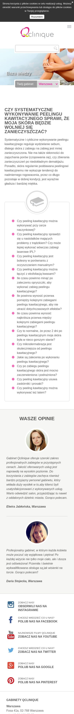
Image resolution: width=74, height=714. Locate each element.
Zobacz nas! (32, 600)
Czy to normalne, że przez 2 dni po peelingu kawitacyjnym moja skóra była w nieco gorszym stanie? (39, 330)
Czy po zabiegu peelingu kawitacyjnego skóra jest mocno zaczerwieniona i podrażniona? (37, 365)
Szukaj (56, 43)
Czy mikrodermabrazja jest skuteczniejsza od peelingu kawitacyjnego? (34, 343)
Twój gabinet (25, 78)
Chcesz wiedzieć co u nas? (37, 614)
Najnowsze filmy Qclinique (37, 629)
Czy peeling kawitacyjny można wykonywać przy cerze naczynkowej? (37, 220)
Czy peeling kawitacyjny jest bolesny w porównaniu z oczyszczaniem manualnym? (35, 255)
